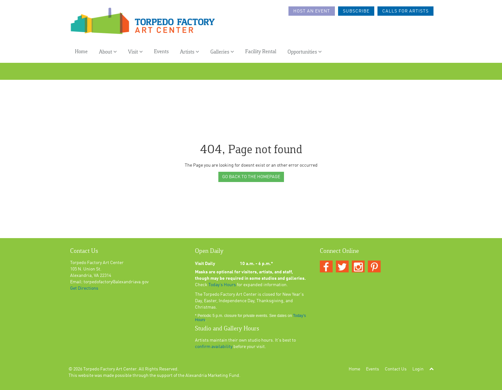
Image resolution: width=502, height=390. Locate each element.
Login (418, 369)
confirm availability (213, 346)
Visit (135, 52)
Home (81, 51)
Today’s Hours (222, 285)
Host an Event (311, 11)
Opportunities (304, 52)
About (108, 52)
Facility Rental (260, 51)
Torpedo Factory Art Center (109, 369)
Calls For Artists (405, 11)
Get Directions (84, 288)
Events (161, 51)
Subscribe (356, 11)
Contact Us (396, 369)
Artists (189, 52)
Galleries (222, 52)
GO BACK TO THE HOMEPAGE (251, 177)
